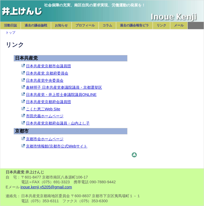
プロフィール (85, 25)
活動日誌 (10, 25)
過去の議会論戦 (36, 25)
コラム (107, 25)
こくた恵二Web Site (43, 109)
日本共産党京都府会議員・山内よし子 (58, 123)
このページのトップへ (134, 154)
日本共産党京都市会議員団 (48, 66)
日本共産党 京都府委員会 (47, 73)
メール (179, 25)
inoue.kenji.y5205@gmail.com (46, 187)
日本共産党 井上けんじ (22, 8)
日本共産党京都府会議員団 (48, 102)
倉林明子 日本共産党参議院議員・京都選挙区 (64, 87)
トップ (10, 32)
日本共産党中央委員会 (44, 80)
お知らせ (61, 25)
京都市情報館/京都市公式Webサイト (56, 146)
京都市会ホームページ (44, 139)
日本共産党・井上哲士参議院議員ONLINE (61, 94)
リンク (161, 25)
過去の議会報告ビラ (134, 25)
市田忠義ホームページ (44, 116)
